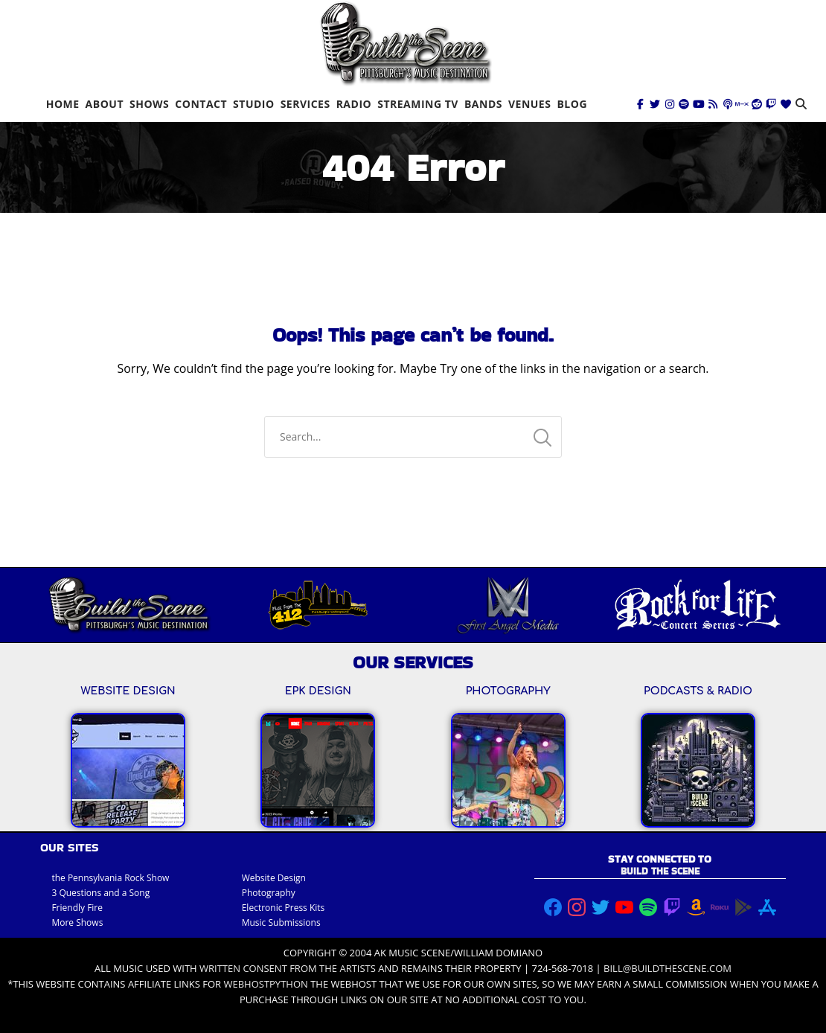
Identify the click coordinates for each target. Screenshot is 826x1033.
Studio (254, 104)
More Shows (77, 922)
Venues (529, 104)
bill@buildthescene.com (667, 968)
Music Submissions (281, 922)
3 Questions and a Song (100, 892)
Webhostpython (265, 984)
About (105, 104)
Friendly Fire (77, 907)
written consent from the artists (287, 968)
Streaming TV (417, 104)
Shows (149, 104)
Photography (268, 892)
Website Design (274, 878)
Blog (572, 104)
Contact (201, 104)
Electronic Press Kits (283, 907)
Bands (483, 104)
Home (63, 104)
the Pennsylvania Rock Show (110, 878)
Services (305, 104)
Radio (354, 104)
